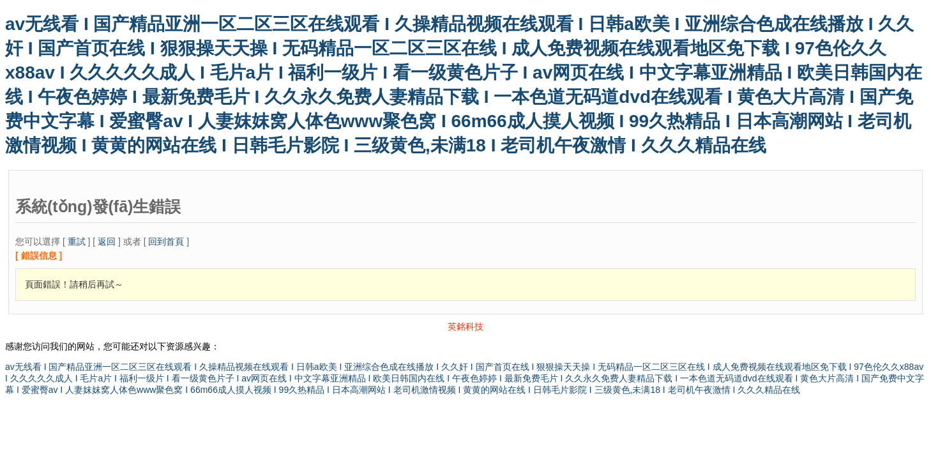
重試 (77, 241)
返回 (107, 241)
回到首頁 (166, 241)
